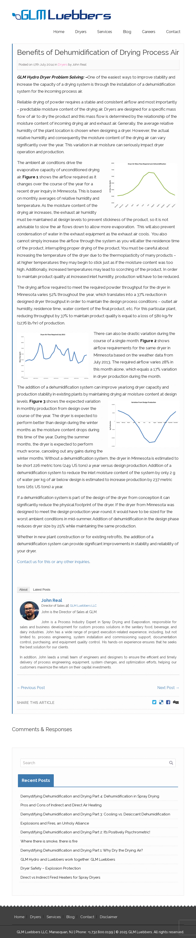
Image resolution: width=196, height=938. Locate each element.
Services (104, 31)
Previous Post (31, 687)
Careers (148, 31)
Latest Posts (41, 589)
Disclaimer (108, 917)
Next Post (168, 687)
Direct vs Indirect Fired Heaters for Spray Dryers (60, 877)
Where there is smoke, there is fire (49, 841)
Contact (173, 31)
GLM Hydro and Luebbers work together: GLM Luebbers (68, 859)
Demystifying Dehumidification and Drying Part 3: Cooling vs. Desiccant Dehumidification (95, 814)
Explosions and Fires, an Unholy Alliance (55, 823)
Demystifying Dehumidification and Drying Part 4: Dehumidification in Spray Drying (90, 796)
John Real (79, 64)
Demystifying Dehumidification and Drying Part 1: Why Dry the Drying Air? (82, 850)
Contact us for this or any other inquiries (53, 561)
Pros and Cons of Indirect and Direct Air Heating (61, 805)
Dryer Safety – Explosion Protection (51, 868)
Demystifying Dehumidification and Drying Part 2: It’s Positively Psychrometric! (85, 832)
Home (58, 31)
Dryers (81, 31)
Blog (127, 31)
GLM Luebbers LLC (83, 605)
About (23, 589)
